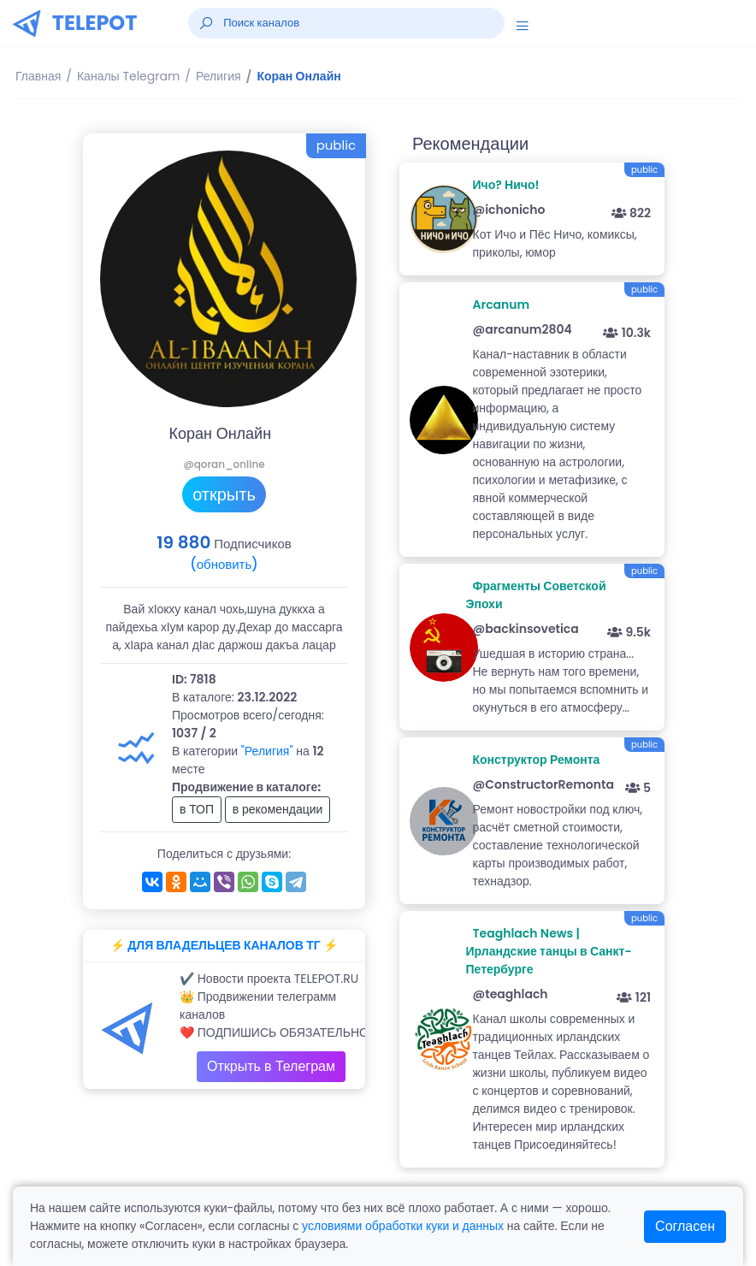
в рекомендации (278, 809)
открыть (224, 494)
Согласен (685, 1226)
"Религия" (267, 751)
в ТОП (197, 809)
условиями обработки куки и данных (403, 1225)
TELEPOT (95, 23)
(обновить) (223, 564)
